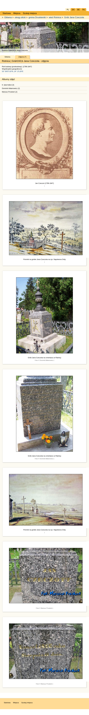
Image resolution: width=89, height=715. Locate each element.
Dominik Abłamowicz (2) (11, 88)
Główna (8, 17)
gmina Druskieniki (37, 17)
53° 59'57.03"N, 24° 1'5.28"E (12, 71)
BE (78, 10)
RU (83, 10)
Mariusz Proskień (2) (9, 92)
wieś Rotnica (55, 17)
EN (73, 10)
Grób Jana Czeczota (74, 17)
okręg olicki (20, 17)
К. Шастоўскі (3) (8, 85)
